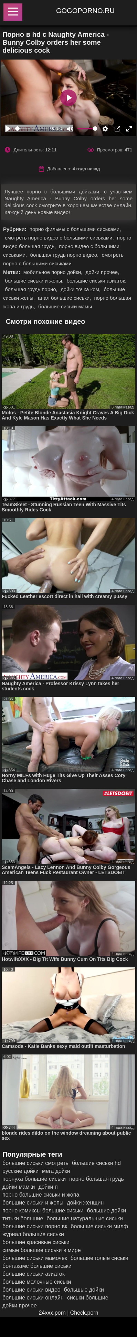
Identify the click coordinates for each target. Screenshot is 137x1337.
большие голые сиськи (99, 1258)
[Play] (7, 128)
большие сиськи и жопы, (35, 281)
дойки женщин (85, 1203)
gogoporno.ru (85, 10)
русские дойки (20, 1171)
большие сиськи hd (96, 1163)
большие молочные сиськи (36, 1282)
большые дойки (84, 1290)
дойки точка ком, (81, 289)
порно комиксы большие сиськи (43, 1210)
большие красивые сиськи (36, 1242)
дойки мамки (18, 1187)
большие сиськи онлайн (33, 1298)
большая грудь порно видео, (65, 255)
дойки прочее (19, 1305)
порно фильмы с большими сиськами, (75, 229)
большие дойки (106, 1210)
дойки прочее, (102, 272)
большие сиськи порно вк (34, 1226)
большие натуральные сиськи (84, 1218)
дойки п (47, 1187)
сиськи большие (87, 1298)
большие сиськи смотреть (35, 1163)
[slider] (31, 128)
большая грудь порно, (32, 289)
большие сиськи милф (99, 1226)
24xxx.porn (52, 1313)
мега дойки (56, 1171)
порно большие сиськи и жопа (40, 1195)
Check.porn (84, 1313)
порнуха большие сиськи (34, 1179)
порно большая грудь (96, 1179)
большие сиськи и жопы (32, 1203)
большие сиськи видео (31, 1290)
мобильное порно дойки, (53, 272)
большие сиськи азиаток (33, 1274)
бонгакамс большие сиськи (37, 1266)
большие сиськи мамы (65, 306)
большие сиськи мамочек (34, 1258)
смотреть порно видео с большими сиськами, (60, 238)
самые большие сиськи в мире (41, 1250)
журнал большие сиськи (33, 1234)
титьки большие (22, 1218)
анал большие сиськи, (65, 298)
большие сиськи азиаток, (97, 281)
